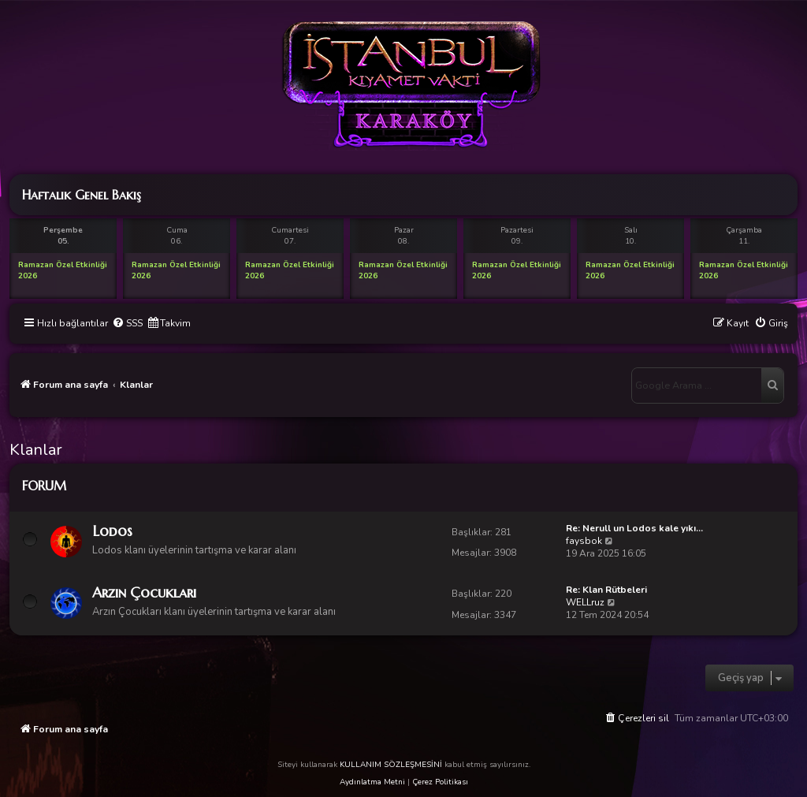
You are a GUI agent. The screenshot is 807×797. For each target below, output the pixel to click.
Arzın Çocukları (144, 592)
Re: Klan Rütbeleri (606, 589)
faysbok (584, 540)
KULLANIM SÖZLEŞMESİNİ (391, 764)
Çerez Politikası (440, 782)
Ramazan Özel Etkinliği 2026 (62, 270)
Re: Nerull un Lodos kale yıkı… (634, 528)
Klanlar (35, 449)
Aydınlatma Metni (372, 782)
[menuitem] (127, 323)
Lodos (112, 531)
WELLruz (585, 602)
